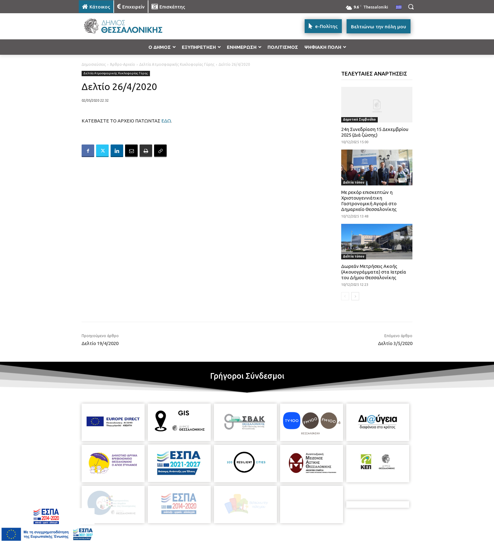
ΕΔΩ (166, 120)
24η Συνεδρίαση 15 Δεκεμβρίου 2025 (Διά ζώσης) (374, 132)
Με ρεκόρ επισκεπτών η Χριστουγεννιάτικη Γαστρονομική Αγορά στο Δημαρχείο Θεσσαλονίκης (369, 201)
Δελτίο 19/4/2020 (100, 343)
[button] (410, 6)
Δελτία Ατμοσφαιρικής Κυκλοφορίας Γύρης (177, 64)
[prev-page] (345, 296)
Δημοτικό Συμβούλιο (359, 119)
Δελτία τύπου (353, 182)
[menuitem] (398, 7)
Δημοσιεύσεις (94, 64)
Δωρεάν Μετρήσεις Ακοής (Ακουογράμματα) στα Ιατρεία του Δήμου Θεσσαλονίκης (373, 272)
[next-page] (355, 296)
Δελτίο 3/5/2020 (395, 343)
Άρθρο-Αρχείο (122, 64)
